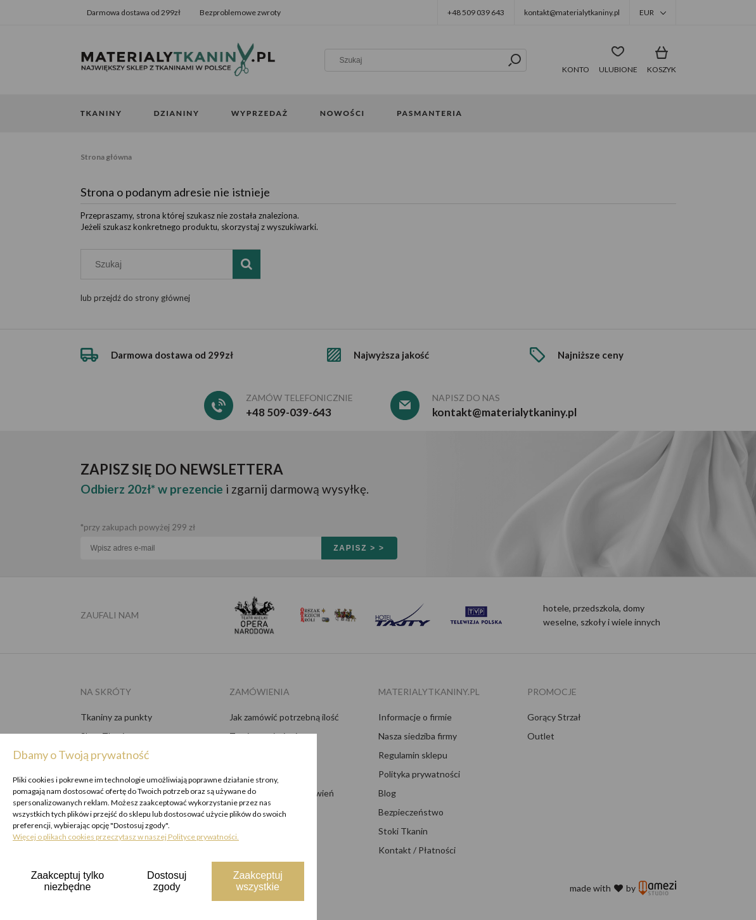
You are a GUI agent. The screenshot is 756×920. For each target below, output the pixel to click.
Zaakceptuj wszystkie (258, 881)
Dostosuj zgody (166, 881)
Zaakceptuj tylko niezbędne (68, 881)
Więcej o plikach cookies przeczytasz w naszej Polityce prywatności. (126, 836)
